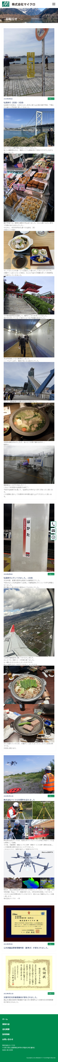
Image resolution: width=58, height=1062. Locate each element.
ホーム (5, 1019)
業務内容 (6, 1024)
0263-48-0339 (7, 1050)
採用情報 (6, 1034)
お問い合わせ (7, 1039)
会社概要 (6, 1029)
